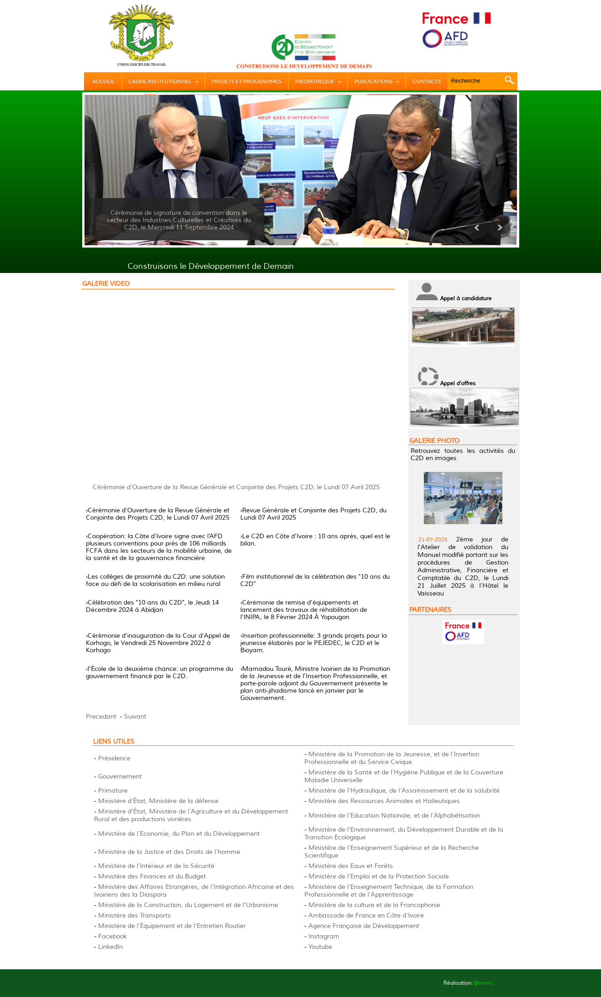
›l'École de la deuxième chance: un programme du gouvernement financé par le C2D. (159, 672)
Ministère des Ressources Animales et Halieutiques (384, 801)
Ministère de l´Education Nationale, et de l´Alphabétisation (394, 815)
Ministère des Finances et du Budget (152, 876)
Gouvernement (120, 776)
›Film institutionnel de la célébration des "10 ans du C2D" (315, 580)
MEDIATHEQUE (318, 81)
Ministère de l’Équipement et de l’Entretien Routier (172, 926)
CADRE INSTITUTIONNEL (164, 81)
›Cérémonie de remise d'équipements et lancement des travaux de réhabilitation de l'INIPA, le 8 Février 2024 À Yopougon (303, 610)
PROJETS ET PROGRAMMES (247, 81)
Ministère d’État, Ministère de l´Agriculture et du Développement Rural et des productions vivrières (191, 815)
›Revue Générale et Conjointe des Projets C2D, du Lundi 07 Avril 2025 (313, 513)
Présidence (114, 758)
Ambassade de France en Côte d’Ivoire (366, 915)
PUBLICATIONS (376, 81)
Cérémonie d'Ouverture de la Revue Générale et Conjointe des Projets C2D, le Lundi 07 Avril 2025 (236, 487)
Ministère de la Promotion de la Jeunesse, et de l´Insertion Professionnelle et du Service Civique (391, 758)
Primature (113, 790)
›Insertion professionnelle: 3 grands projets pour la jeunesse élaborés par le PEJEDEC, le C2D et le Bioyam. (313, 643)
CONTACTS (426, 81)
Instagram (323, 936)
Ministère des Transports (134, 915)
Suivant (135, 716)
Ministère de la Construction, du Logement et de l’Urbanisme (188, 905)
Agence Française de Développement (363, 926)
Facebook (112, 936)
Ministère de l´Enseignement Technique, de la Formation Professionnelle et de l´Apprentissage (388, 890)
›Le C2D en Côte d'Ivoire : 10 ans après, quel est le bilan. (315, 539)
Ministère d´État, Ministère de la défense (158, 801)
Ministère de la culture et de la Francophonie (374, 905)
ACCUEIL (104, 81)
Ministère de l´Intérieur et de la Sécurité (156, 866)
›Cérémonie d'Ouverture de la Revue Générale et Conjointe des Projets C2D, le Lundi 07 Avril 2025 (157, 513)
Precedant (101, 716)
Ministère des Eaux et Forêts (350, 866)
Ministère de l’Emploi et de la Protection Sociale (378, 876)
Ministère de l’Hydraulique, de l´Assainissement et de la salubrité (404, 790)
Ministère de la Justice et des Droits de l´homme (169, 852)
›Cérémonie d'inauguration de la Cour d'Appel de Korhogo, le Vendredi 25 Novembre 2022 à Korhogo (158, 643)
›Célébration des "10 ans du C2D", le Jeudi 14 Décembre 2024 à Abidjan (152, 606)
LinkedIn (110, 947)
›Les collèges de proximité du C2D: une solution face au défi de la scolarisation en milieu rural (155, 580)
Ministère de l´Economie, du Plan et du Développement (179, 834)
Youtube (320, 947)
